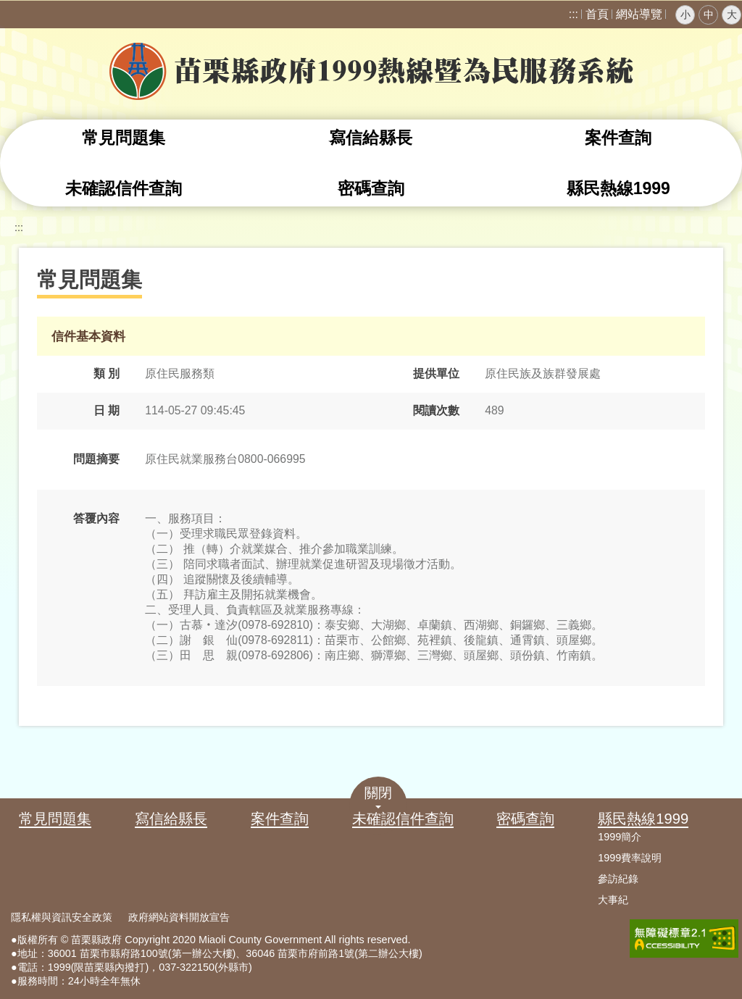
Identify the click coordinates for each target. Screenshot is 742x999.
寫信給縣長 (370, 137)
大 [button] (732, 14)
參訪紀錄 (618, 879)
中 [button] (709, 14)
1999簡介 (619, 837)
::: (573, 14)
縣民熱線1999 (618, 188)
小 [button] (685, 14)
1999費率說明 (630, 858)
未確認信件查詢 (123, 188)
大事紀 (613, 900)
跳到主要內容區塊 (7, 7)
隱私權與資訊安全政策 (61, 917)
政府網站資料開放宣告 (179, 917)
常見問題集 (123, 137)
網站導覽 (639, 14)
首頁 (597, 14)
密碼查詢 (371, 188)
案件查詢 (618, 137)
